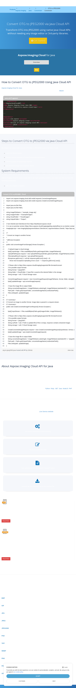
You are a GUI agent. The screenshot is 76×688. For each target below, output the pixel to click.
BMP (3, 594)
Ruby (52, 388)
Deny (54, 681)
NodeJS (65, 388)
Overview (36, 62)
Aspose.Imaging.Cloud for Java (12, 88)
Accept (38, 676)
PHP (70, 388)
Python (47, 388)
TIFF (3, 639)
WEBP (4, 647)
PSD (3, 632)
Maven (61, 91)
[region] (38, 272)
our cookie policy (18, 672)
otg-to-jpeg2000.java (9, 350)
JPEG (3, 617)
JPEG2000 (5, 624)
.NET (56, 388)
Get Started (38, 40)
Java (60, 388)
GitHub (30, 350)
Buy (36, 70)
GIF (3, 602)
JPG (3, 609)
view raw (70, 350)
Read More (6, 520)
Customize (22, 681)
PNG (3, 655)
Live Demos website (46, 411)
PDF (3, 662)
